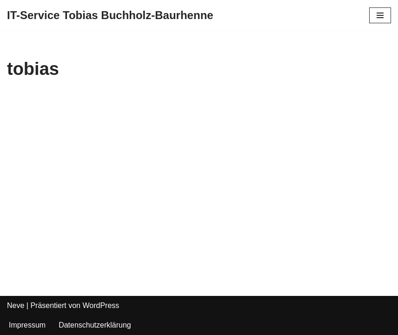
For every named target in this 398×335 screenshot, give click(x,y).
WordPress (100, 305)
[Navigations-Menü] (380, 15)
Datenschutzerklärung (95, 325)
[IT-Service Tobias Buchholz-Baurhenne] (110, 15)
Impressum (27, 325)
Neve (15, 305)
